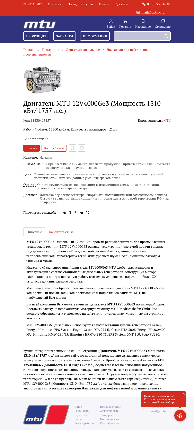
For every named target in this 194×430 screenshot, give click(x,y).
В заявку (31, 148)
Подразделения (110, 406)
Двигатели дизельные (83, 49)
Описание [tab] (34, 232)
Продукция (36, 36)
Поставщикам (109, 419)
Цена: (27, 174)
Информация (95, 36)
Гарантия (80, 414)
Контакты (55, 4)
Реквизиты (81, 410)
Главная (29, 49)
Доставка (122, 4)
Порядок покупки (80, 4)
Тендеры (106, 414)
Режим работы (84, 423)
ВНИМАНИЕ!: (33, 164)
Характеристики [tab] (61, 232)
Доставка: (30, 195)
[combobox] (142, 36)
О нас (78, 406)
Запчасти (64, 36)
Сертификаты (109, 423)
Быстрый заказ (54, 148)
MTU (167, 120)
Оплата (104, 4)
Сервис (79, 419)
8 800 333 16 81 (159, 4)
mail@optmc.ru (153, 12)
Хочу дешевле (109, 410)
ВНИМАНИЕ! (32, 4)
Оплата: (29, 185)
